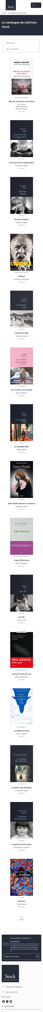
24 (22, 917)
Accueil (4, 13)
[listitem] (3, 1001)
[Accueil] (11, 5)
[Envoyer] (37, 956)
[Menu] (36, 5)
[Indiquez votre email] (18, 956)
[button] (12, 43)
